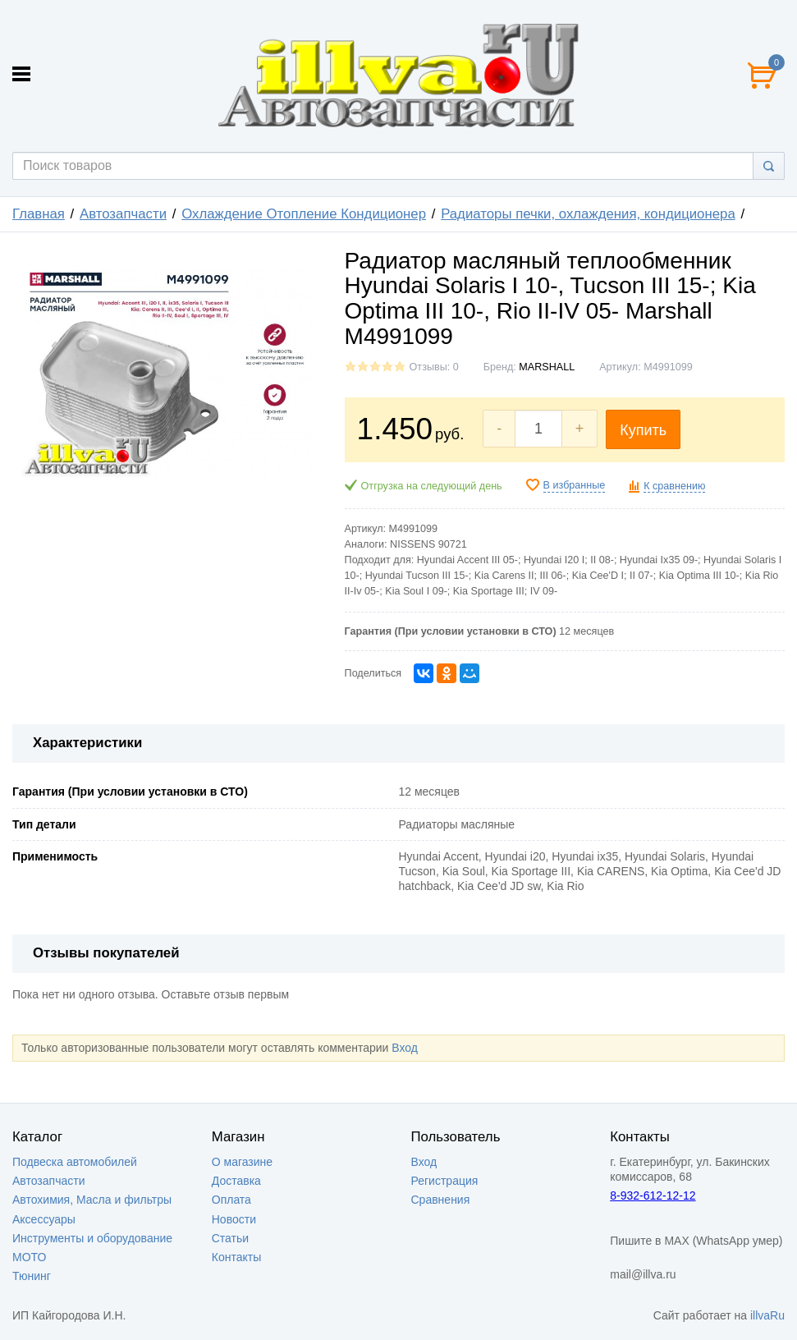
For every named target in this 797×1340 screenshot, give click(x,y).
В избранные (574, 485)
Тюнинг (31, 1276)
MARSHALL (547, 367)
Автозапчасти (123, 214)
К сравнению (674, 486)
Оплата (231, 1199)
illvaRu (767, 1315)
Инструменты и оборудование (92, 1238)
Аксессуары (44, 1219)
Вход (405, 1047)
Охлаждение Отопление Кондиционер (303, 214)
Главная (38, 214)
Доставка (236, 1180)
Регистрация (445, 1180)
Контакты (236, 1257)
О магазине (242, 1161)
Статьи (230, 1238)
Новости (234, 1219)
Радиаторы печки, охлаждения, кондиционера (588, 214)
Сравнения (440, 1199)
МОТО (29, 1257)
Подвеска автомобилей (74, 1161)
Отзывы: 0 (434, 367)
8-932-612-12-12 (652, 1195)
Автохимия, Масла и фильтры (92, 1199)
